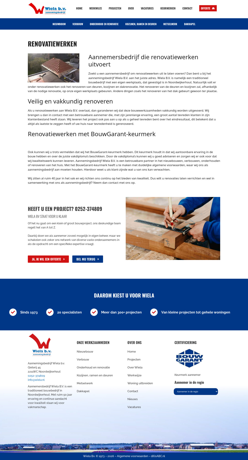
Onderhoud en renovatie (104, 24)
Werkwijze (95, 8)
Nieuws (132, 399)
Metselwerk (170, 24)
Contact (187, 8)
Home (79, 8)
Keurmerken (168, 8)
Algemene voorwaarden (133, 456)
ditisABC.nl (158, 456)
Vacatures (147, 8)
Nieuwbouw (59, 24)
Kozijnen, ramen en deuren (140, 24)
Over (131, 8)
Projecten (115, 8)
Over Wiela (134, 367)
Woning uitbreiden (140, 383)
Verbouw (77, 24)
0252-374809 (36, 375)
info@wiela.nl (36, 379)
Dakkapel (189, 24)
